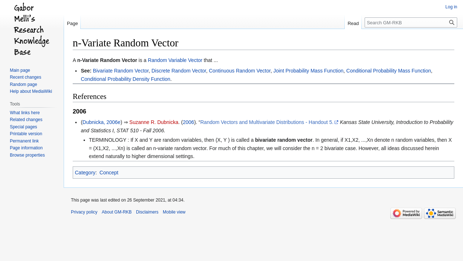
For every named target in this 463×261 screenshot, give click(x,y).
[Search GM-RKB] (411, 22)
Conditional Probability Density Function (125, 79)
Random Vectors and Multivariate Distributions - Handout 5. (267, 122)
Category (85, 172)
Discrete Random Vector (179, 71)
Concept (108, 172)
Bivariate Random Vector (121, 71)
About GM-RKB (117, 212)
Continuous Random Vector (239, 71)
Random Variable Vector (175, 60)
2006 (188, 122)
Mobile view (174, 212)
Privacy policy (84, 212)
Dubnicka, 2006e (101, 122)
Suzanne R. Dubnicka (153, 122)
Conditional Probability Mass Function (388, 71)
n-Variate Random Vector (107, 60)
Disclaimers (147, 212)
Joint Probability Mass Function (308, 71)
